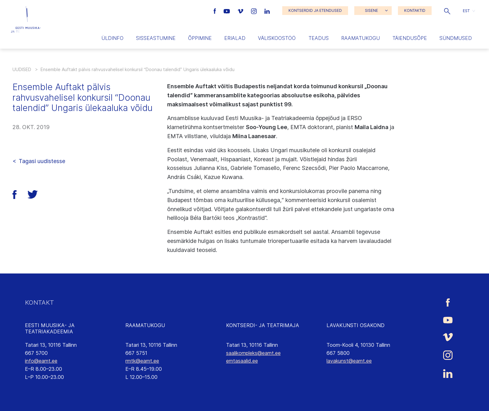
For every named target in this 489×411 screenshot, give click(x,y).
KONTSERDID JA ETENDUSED (315, 10)
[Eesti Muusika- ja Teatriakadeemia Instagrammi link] (254, 10)
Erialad (234, 38)
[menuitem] (469, 10)
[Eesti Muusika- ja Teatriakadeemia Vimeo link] (241, 10)
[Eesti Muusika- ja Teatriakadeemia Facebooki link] (216, 10)
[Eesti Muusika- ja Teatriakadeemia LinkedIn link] (267, 10)
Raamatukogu (360, 38)
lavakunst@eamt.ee (349, 361)
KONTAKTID (414, 10)
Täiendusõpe (409, 38)
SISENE (371, 10)
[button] (447, 10)
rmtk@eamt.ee (142, 361)
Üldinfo (112, 38)
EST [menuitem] (466, 10)
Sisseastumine (156, 38)
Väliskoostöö (277, 38)
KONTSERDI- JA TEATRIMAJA (262, 325)
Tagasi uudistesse (42, 161)
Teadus (318, 38)
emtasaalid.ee (242, 361)
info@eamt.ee (41, 361)
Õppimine (200, 38)
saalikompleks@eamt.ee (253, 353)
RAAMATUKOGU (145, 325)
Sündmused (455, 38)
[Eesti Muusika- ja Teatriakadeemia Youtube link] (227, 10)
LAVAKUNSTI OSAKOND (356, 325)
